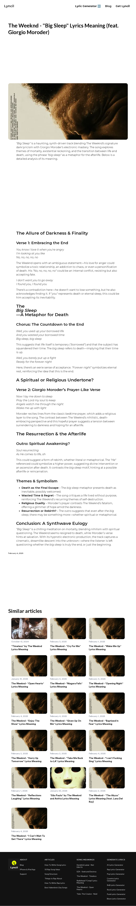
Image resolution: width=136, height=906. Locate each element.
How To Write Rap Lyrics (55, 883)
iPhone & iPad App (27, 869)
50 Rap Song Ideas (52, 869)
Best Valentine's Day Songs (56, 887)
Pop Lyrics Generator (115, 874)
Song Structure (51, 874)
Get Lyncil (123, 6)
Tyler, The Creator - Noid (87, 894)
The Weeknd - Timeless (87, 876)
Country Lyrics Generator (113, 879)
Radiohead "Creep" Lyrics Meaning (87, 882)
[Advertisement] (68, 58)
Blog (22, 865)
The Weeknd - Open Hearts (85, 888)
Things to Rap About (53, 878)
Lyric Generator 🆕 (88, 6)
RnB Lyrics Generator (116, 885)
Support (23, 874)
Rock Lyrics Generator (116, 890)
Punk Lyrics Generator (116, 894)
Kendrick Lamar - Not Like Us (85, 866)
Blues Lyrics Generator (116, 899)
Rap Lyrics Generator (115, 869)
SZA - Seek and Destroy (86, 872)
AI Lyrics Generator (115, 865)
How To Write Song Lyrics (55, 865)
